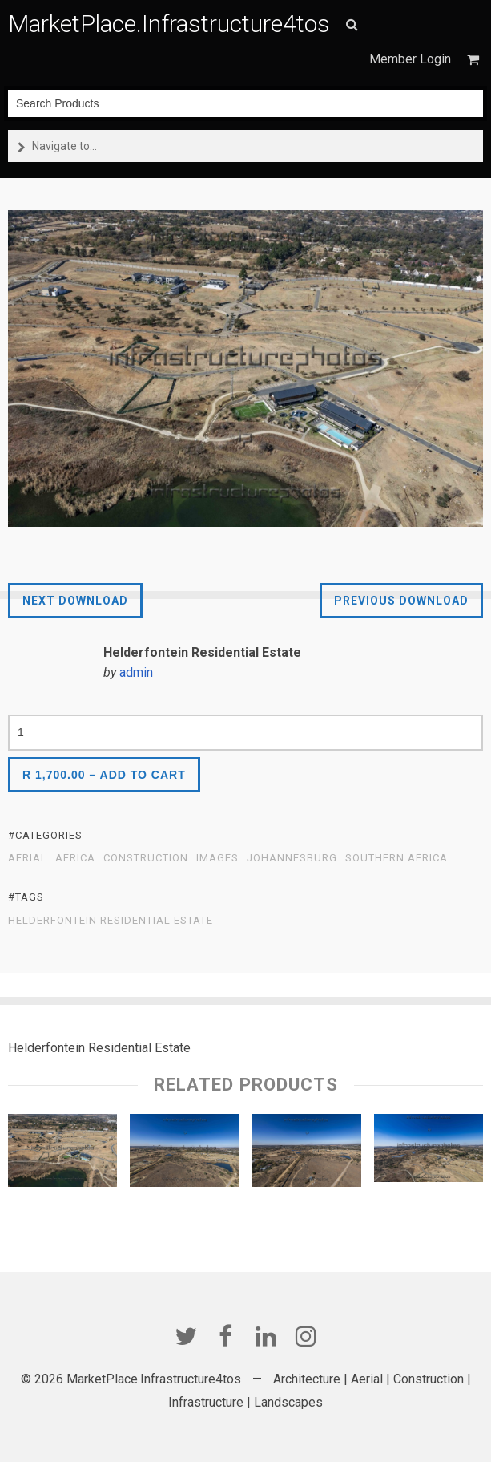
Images (217, 858)
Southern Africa (396, 858)
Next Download (75, 600)
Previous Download (401, 600)
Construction (145, 858)
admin (136, 672)
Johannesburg (292, 858)
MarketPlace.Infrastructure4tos (169, 24)
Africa (75, 858)
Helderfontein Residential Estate (110, 920)
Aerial (27, 858)
